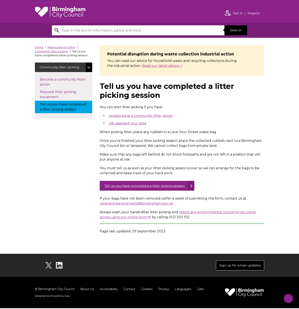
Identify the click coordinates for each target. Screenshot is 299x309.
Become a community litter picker (62, 82)
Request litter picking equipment (58, 94)
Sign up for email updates (239, 266)
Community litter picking (51, 51)
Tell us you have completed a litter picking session (146, 186)
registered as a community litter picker (141, 116)
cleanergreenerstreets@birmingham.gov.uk (136, 204)
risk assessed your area (127, 123)
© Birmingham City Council (54, 290)
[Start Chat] (287, 297)
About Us (87, 290)
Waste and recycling (61, 47)
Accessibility (108, 290)
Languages (182, 290)
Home (39, 47)
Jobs (199, 290)
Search (235, 30)
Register (254, 13)
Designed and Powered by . (52, 296)
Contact (128, 290)
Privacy (162, 290)
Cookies (146, 290)
